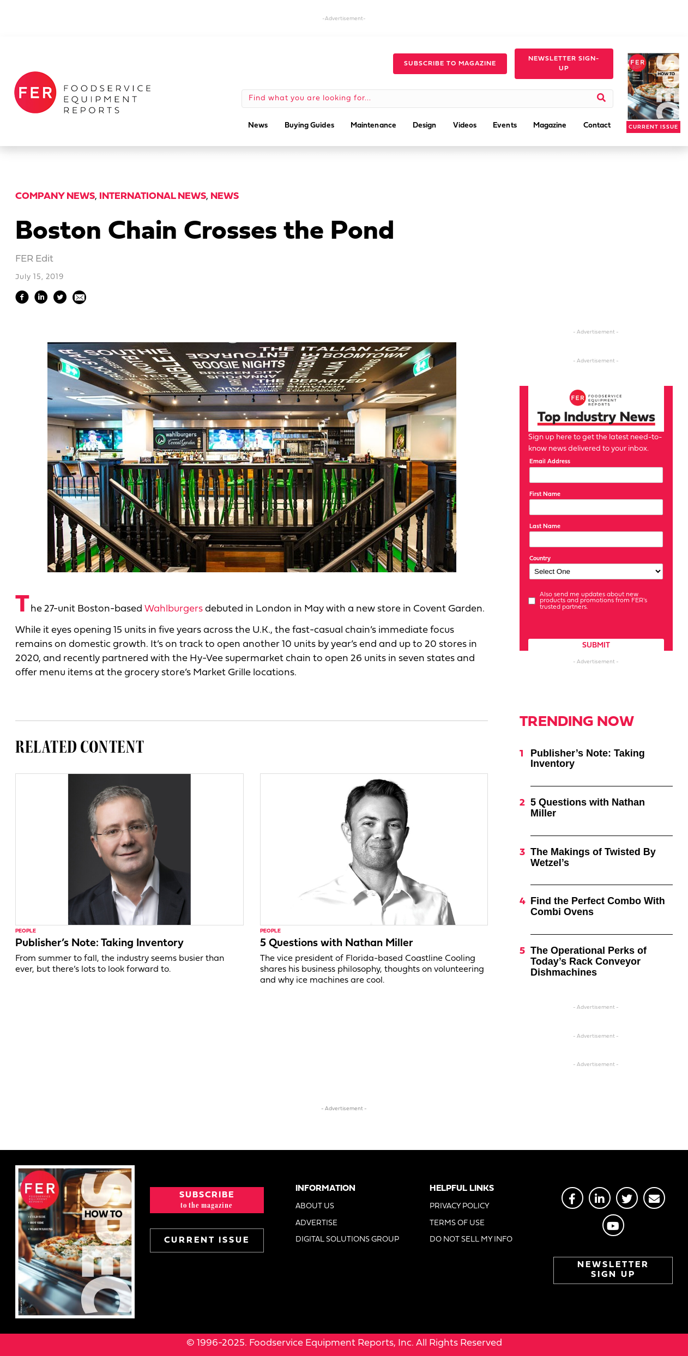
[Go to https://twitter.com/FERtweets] (627, 1198)
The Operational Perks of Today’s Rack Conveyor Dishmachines (588, 961)
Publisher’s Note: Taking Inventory (99, 943)
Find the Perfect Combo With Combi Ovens (597, 906)
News (224, 196)
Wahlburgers (173, 609)
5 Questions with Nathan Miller (336, 943)
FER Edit (34, 259)
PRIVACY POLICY (460, 1206)
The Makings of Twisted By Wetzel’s (593, 857)
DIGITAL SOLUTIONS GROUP (347, 1240)
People (25, 931)
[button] (450, 63)
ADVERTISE (316, 1223)
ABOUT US (314, 1206)
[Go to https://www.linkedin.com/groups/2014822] (600, 1198)
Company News (55, 196)
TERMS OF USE (457, 1223)
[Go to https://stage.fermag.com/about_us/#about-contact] (654, 1198)
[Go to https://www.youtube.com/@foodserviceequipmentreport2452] (613, 1225)
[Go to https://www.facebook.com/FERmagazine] (572, 1198)
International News (152, 196)
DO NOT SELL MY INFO (471, 1240)
